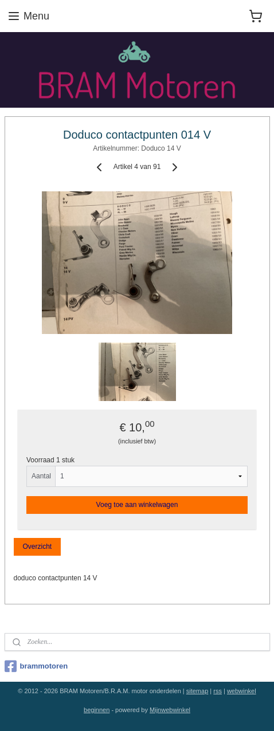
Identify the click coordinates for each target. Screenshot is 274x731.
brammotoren (36, 666)
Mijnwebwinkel (170, 709)
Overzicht (37, 547)
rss (217, 690)
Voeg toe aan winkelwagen (137, 505)
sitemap (197, 690)
